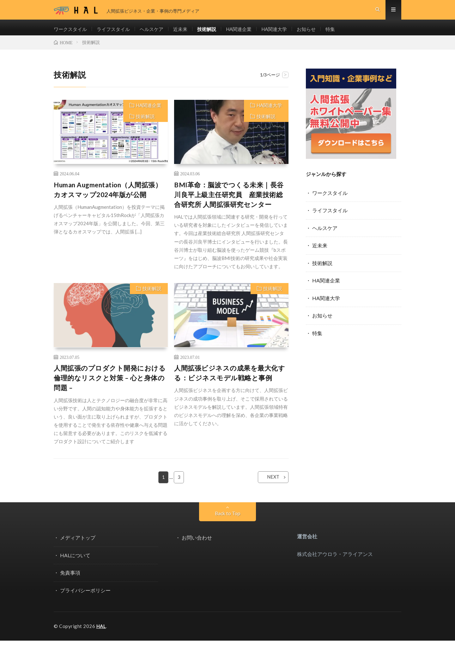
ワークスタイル (71, 32)
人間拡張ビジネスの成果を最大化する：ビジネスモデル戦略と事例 (229, 379)
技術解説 (214, 32)
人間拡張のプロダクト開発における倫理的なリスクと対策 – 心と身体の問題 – (110, 383)
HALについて (75, 561)
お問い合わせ (197, 543)
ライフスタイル (116, 32)
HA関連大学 (286, 32)
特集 (344, 32)
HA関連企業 (248, 32)
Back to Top (227, 519)
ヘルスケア (156, 32)
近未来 (186, 32)
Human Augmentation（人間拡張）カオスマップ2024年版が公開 (108, 195)
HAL (101, 632)
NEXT (269, 483)
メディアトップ (77, 543)
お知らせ (319, 32)
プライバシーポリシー (85, 596)
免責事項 (70, 578)
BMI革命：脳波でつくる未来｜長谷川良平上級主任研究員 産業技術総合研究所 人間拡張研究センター (229, 200)
